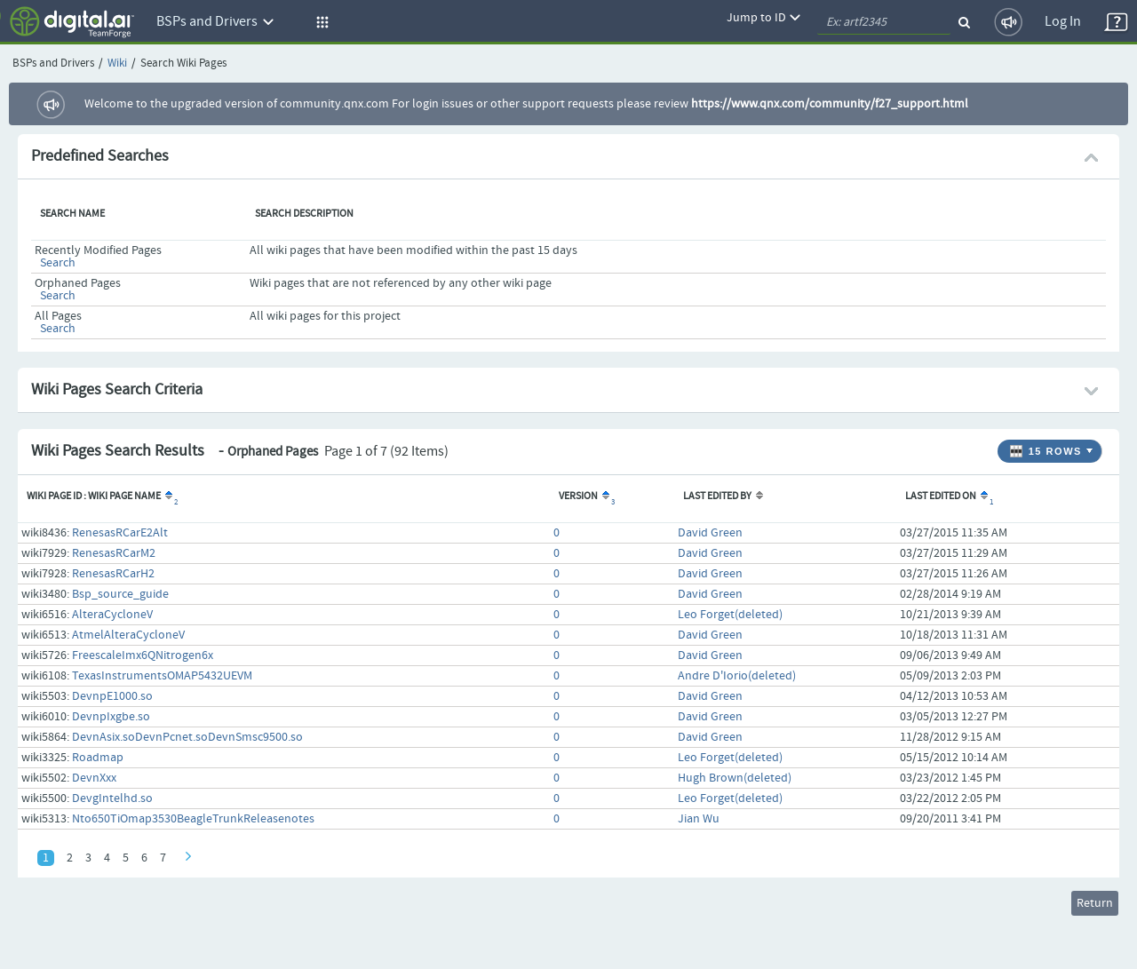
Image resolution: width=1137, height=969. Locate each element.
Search (58, 263)
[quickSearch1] (883, 22)
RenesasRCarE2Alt (120, 533)
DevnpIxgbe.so (111, 717)
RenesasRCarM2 (113, 553)
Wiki (117, 63)
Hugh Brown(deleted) (734, 778)
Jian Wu (699, 819)
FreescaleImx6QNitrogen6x (142, 655)
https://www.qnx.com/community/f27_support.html (829, 104)
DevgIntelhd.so (112, 798)
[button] (320, 22)
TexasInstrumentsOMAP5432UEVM (162, 676)
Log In (1063, 21)
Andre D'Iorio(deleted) (737, 676)
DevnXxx (94, 778)
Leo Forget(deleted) (730, 615)
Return (1095, 903)
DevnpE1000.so (112, 696)
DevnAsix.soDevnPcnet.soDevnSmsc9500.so (187, 737)
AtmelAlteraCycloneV (128, 635)
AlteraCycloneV (112, 615)
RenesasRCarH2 (113, 574)
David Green (710, 533)
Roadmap (97, 758)
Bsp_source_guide (120, 594)
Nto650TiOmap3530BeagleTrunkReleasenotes (193, 819)
